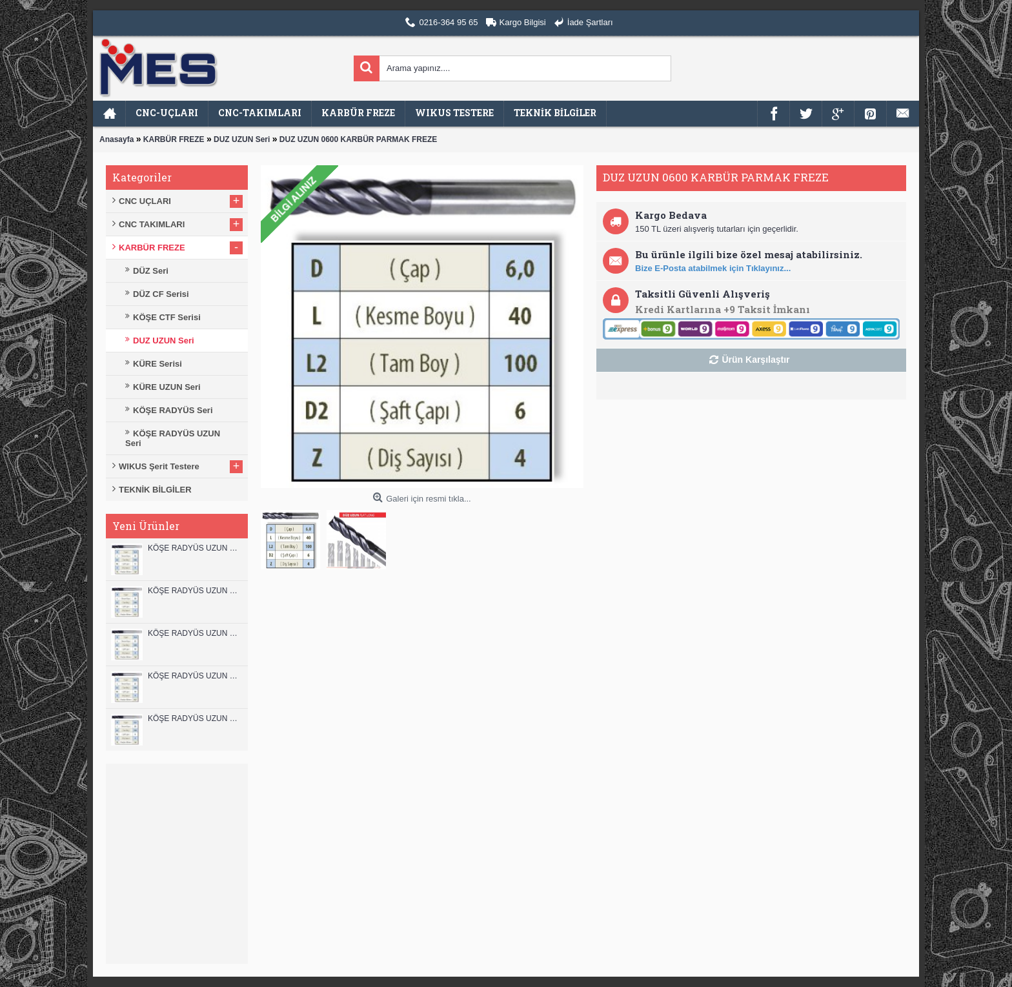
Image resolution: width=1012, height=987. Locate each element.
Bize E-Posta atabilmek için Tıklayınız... (713, 268)
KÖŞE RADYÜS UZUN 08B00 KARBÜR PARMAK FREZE (194, 718)
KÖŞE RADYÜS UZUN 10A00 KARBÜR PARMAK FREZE (194, 675)
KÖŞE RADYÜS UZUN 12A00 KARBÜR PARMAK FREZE (194, 590)
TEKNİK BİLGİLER (155, 489)
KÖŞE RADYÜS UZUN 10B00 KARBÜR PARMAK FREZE (194, 633)
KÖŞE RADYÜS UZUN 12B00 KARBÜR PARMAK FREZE (194, 548)
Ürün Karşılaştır (755, 359)
